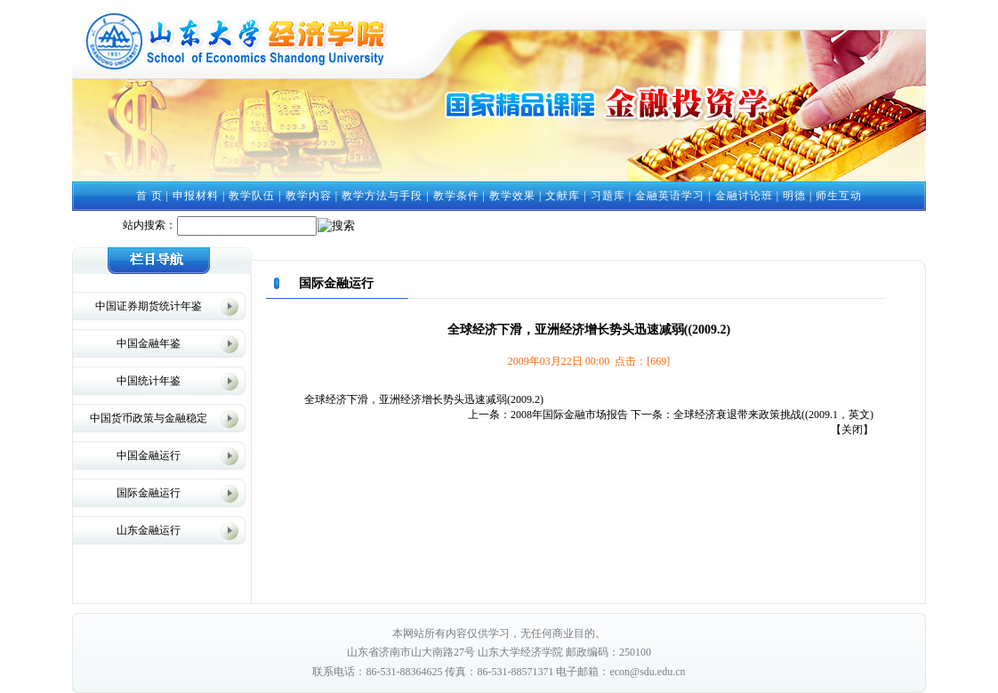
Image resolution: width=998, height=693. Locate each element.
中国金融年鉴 (149, 343)
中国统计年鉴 (149, 381)
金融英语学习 (669, 195)
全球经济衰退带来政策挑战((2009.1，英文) (773, 414)
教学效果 (512, 195)
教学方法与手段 (382, 195)
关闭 (852, 429)
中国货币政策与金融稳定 (148, 418)
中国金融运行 (149, 455)
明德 (794, 195)
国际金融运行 (149, 493)
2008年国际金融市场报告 (569, 414)
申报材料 (196, 195)
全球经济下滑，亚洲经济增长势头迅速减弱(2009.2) (423, 399)
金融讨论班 (744, 195)
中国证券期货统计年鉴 (148, 306)
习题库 (608, 195)
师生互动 (839, 195)
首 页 (149, 195)
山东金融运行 (149, 530)
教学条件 (456, 195)
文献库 (562, 195)
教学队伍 (252, 195)
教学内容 (309, 195)
